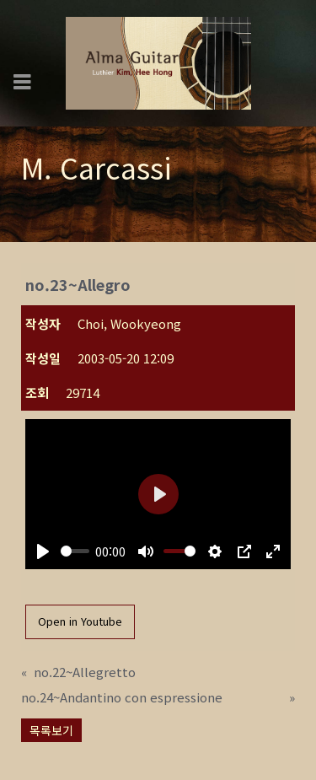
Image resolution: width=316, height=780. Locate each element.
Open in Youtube (80, 621)
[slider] (75, 551)
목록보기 (51, 730)
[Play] (42, 551)
